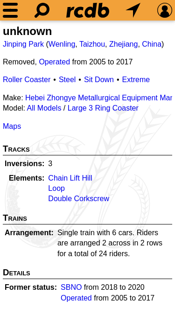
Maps (12, 126)
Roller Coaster (26, 80)
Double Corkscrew (78, 199)
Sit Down (99, 80)
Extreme (136, 80)
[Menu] (10, 10)
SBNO (71, 287)
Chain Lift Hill (70, 178)
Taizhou (92, 44)
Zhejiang (123, 44)
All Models (44, 108)
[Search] (42, 10)
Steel (67, 80)
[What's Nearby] (133, 10)
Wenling (62, 44)
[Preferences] (164, 10)
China (151, 44)
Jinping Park (23, 44)
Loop (56, 188)
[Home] (87, 10)
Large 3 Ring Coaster (103, 108)
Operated (54, 62)
